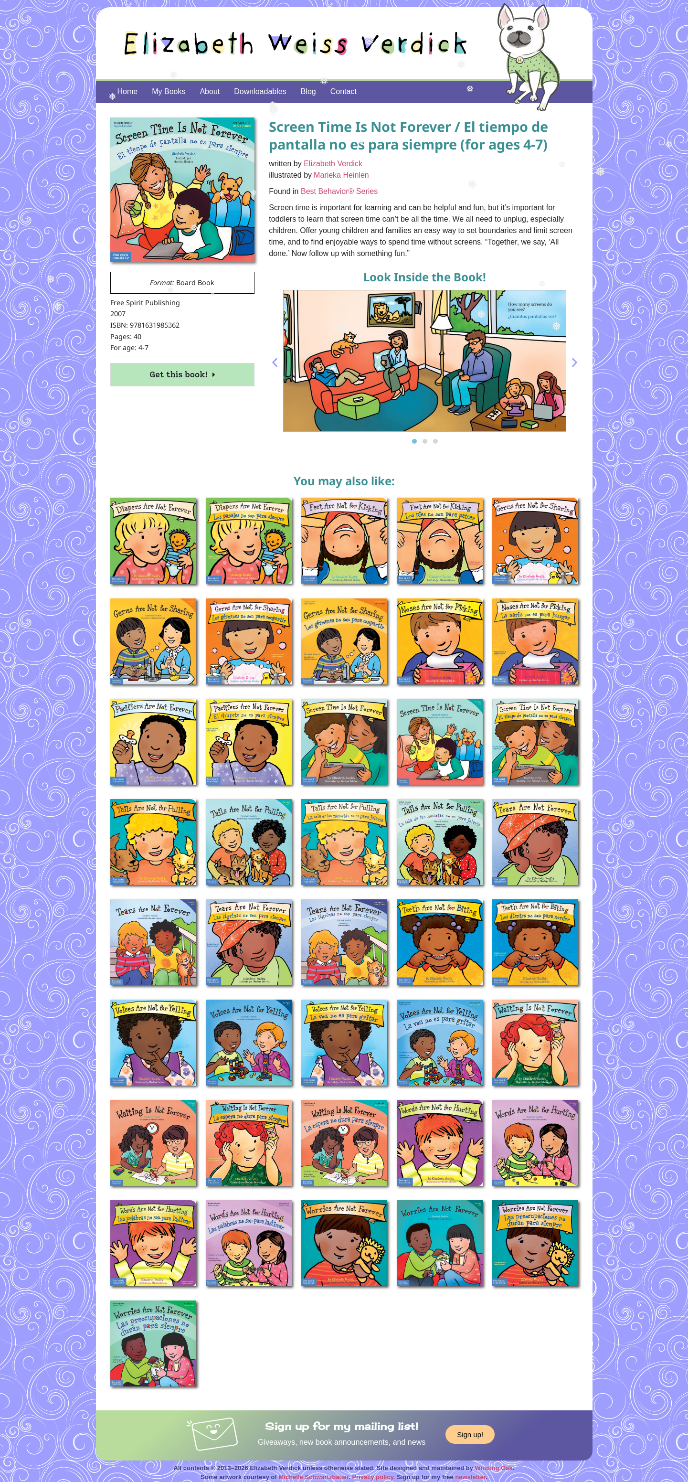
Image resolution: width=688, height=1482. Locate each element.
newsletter (470, 1477)
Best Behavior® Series (339, 191)
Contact (343, 91)
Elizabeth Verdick (333, 164)
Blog (308, 91)
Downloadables (260, 91)
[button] (275, 362)
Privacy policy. (373, 1477)
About (210, 91)
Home (127, 91)
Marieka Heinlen (341, 175)
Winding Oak (494, 1467)
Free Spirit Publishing (145, 302)
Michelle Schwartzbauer (314, 1477)
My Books (168, 91)
